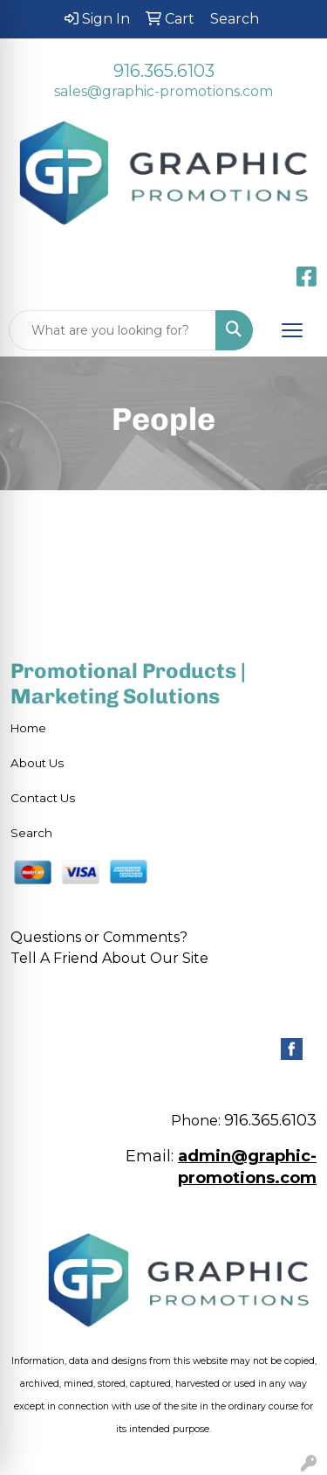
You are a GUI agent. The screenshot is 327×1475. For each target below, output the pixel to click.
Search (31, 833)
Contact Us (42, 798)
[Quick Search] (112, 330)
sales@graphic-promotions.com (163, 91)
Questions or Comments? (98, 937)
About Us (37, 763)
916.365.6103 (164, 70)
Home (28, 728)
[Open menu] (292, 330)
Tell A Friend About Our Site (109, 958)
